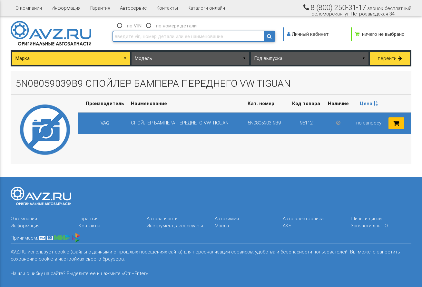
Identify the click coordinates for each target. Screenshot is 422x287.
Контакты (167, 8)
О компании (28, 8)
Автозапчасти (162, 218)
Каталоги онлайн (206, 8)
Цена (369, 103)
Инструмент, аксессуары (175, 226)
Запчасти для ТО (369, 226)
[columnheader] (368, 103)
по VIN (134, 26)
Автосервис (133, 8)
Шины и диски (366, 218)
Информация (66, 8)
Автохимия (227, 218)
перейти (390, 58)
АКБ (287, 226)
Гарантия (100, 8)
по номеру (176, 26)
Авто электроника (303, 218)
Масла (222, 226)
